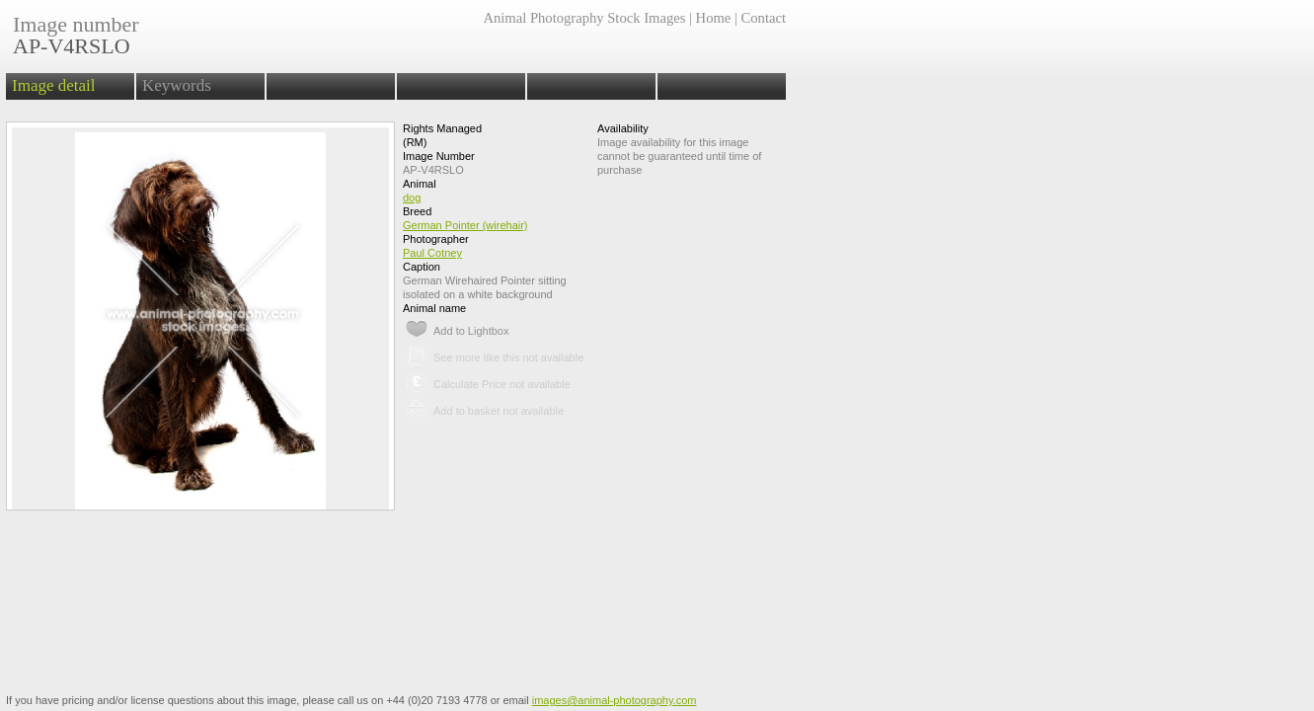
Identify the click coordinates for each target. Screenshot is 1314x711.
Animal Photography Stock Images (584, 18)
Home (714, 18)
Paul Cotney (432, 253)
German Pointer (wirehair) (465, 225)
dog (412, 197)
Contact (763, 18)
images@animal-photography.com (614, 700)
